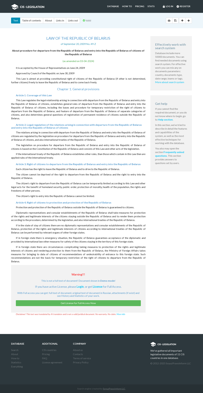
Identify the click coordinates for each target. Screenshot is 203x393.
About (48, 20)
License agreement (52, 362)
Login (80, 286)
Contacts (78, 354)
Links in (60, 20)
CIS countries (49, 349)
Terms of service (82, 358)
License (97, 286)
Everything (17, 366)
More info (121, 314)
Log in (167, 6)
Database (113, 6)
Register (183, 6)
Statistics (16, 362)
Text (15, 20)
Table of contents (31, 20)
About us (78, 349)
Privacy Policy (80, 362)
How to (127, 6)
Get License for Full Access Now (78, 303)
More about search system (169, 82)
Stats (150, 6)
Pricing (139, 6)
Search (14, 349)
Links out (73, 20)
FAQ (44, 358)
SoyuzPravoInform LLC (114, 388)
